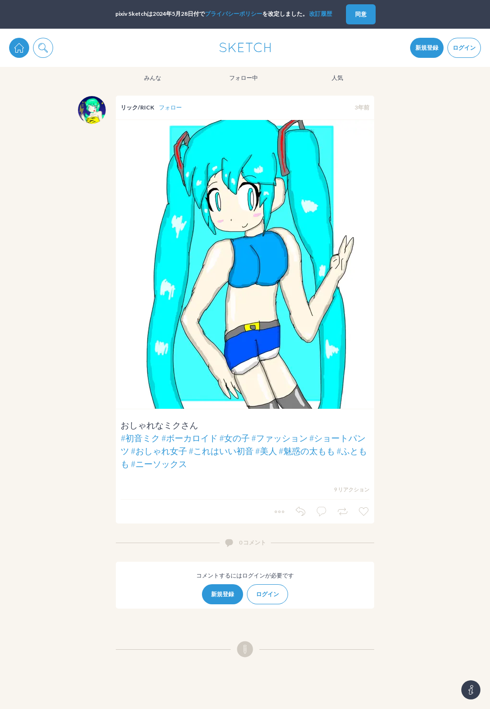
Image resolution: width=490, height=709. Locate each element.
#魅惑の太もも (306, 451)
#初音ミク (140, 438)
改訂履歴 (320, 13)
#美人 (266, 451)
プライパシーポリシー (233, 13)
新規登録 (426, 47)
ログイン (464, 47)
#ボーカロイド (189, 438)
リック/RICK (137, 107)
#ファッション (279, 438)
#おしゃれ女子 (159, 451)
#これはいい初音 (221, 451)
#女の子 (234, 438)
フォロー (170, 107)
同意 (361, 14)
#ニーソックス (159, 463)
